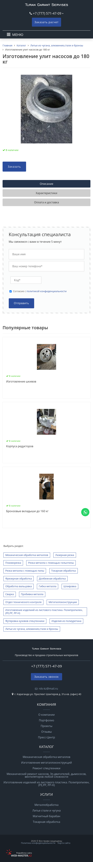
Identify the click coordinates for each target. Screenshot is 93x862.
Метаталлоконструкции (63, 602)
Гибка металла (47, 586)
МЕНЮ (17, 34)
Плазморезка (13, 562)
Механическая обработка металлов (26, 555)
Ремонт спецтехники (46, 768)
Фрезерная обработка (18, 578)
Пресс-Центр (46, 737)
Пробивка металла (32, 594)
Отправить (21, 303)
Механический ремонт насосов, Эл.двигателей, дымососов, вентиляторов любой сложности (46, 775)
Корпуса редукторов (19, 446)
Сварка (9, 594)
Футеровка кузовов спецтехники (24, 621)
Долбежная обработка (52, 578)
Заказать (14, 166)
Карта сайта (64, 842)
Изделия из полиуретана (66, 621)
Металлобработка (46, 804)
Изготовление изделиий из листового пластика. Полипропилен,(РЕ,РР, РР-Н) (44, 611)
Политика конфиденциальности (38, 842)
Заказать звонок (46, 677)
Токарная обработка (63, 570)
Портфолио (46, 720)
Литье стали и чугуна (46, 810)
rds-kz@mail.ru (48, 688)
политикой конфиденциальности (46, 291)
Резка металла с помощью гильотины (51, 562)
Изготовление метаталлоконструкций (46, 762)
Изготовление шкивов (21, 381)
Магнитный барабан (46, 816)
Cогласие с (40, 291)
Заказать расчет (46, 22)
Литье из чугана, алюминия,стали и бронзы (31, 628)
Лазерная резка (64, 555)
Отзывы (46, 731)
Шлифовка (69, 586)
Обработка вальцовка (18, 586)
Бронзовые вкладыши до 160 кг (27, 511)
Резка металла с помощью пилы (24, 570)
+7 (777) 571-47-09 (47, 13)
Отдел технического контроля (23, 602)
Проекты (46, 726)
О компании (46, 714)
